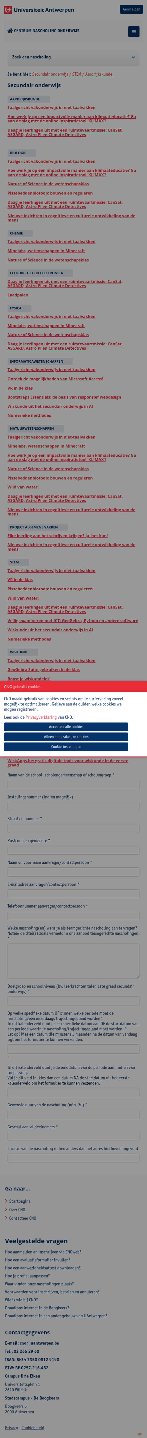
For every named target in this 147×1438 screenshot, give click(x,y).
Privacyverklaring (41, 717)
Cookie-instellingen (66, 746)
